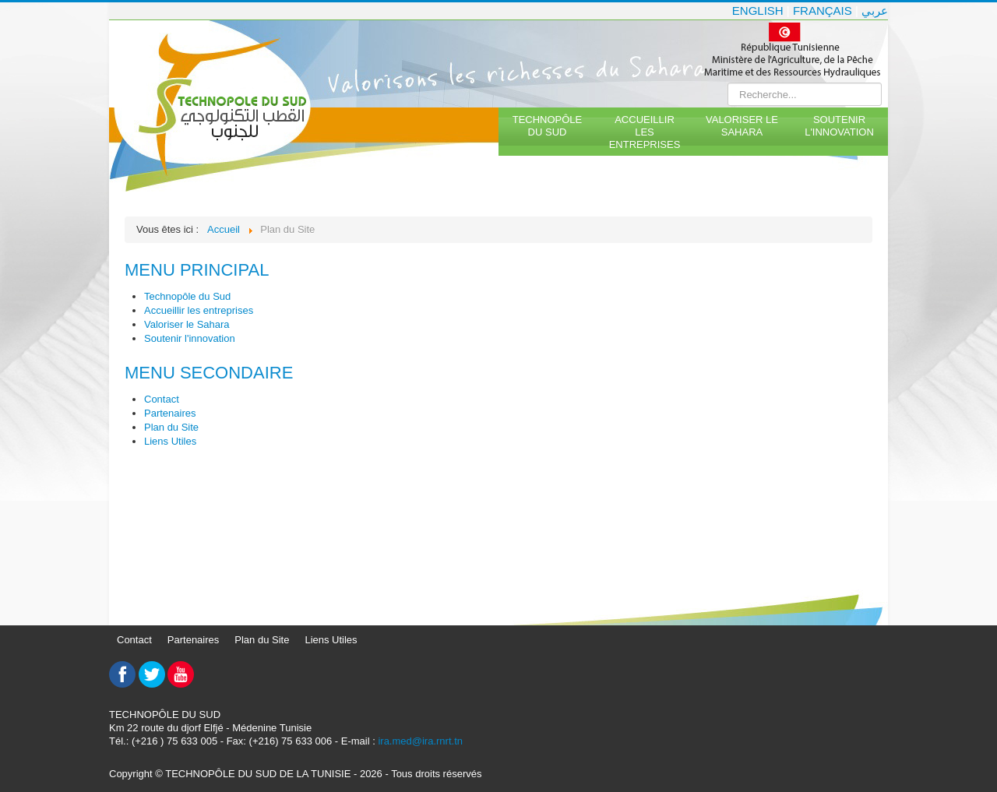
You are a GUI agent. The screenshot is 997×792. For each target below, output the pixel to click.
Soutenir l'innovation (839, 126)
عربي (874, 10)
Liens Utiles (170, 441)
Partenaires (170, 413)
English (758, 10)
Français (822, 10)
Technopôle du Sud (548, 126)
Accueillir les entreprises (645, 132)
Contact (161, 399)
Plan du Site (171, 427)
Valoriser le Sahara (742, 126)
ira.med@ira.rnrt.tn (420, 741)
